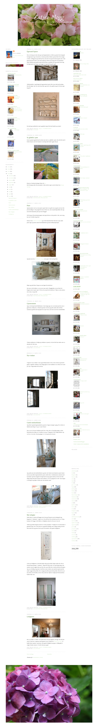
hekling (73, 489)
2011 (9, 171)
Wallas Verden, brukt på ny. (80, 94)
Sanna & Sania (77, 116)
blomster (74, 476)
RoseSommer (77, 275)
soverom (74, 534)
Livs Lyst (76, 62)
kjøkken (73, 504)
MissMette (76, 242)
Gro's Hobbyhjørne (12, 106)
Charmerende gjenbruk (79, 313)
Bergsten (74, 474)
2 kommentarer (47, 607)
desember (11, 175)
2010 (9, 173)
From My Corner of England (81, 291)
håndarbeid (74, 496)
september (11, 182)
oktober (11, 180)
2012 (9, 169)
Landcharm (76, 324)
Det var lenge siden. (84, 63)
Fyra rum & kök (78, 428)
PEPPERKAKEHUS (84, 304)
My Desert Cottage (39, 259)
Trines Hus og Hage (78, 209)
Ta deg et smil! (83, 380)
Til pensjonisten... (18, 75)
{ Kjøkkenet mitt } (84, 233)
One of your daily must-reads (80, 74)
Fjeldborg (76, 198)
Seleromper (16, 129)
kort (73, 508)
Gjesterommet (12, 205)
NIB (75, 423)
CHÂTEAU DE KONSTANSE (81, 253)
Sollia (73, 532)
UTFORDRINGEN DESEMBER (81, 424)
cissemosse (76, 401)
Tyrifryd (76, 231)
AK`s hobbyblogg (12, 128)
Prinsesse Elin (77, 154)
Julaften (82, 52)
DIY (73, 479)
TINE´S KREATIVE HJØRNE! (81, 444)
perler (73, 526)
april (10, 194)
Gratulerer (16, 85)
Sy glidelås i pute (13, 200)
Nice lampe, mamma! (85, 178)
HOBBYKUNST (12, 73)
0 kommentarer (47, 128)
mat (72, 514)
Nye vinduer (11, 207)
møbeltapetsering (76, 516)
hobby (73, 490)
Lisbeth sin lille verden (79, 302)
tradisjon (74, 540)
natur (73, 518)
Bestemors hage (77, 51)
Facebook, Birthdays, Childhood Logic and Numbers (84, 294)
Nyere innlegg (30, 654)
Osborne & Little (58, 641)
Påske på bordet (83, 211)
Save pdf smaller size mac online (81, 129)
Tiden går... (82, 134)
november (11, 178)
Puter (10, 202)
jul (72, 502)
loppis (73, 512)
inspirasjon (36, 197)
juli (10, 187)
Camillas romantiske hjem (80, 335)
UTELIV (82, 337)
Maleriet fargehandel (79, 105)
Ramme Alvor (77, 439)
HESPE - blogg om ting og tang (81, 187)
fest (72, 482)
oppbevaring (74, 522)
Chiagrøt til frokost (84, 243)
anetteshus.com (77, 73)
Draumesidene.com (78, 220)
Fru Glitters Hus (78, 368)
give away (74, 484)
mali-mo (76, 264)
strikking (74, 536)
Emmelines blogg (78, 412)
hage (73, 486)
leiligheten (36, 347)
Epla (73, 481)
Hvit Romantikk (77, 357)
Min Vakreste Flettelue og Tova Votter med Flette (18, 109)
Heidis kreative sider (13, 95)
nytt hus (73, 520)
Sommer (82, 326)
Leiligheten (11, 214)
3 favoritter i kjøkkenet (85, 156)
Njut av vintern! (83, 118)
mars (10, 196)
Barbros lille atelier (78, 143)
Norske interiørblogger (79, 441)
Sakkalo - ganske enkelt (13, 150)
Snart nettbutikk (83, 96)
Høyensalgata (75, 494)
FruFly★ (76, 127)
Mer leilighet (12, 212)
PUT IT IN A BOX (78, 78)
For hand (76, 390)
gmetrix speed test (77, 80)
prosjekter (44, 197)
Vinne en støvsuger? (84, 413)
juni (10, 189)
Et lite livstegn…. (77, 287)
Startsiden (49, 654)
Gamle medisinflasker (14, 209)
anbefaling (74, 471)
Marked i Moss (83, 315)
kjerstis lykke (77, 346)
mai (10, 191)
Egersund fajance (13, 198)
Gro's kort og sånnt (12, 117)
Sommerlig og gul (84, 107)
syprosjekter (74, 538)
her (45, 183)
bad (72, 473)
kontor (73, 506)
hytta (73, 492)
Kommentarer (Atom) (38, 657)
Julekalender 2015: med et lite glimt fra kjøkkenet (85, 267)
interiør (35, 129)
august (10, 184)
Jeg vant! (82, 402)
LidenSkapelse (77, 379)
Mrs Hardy (76, 176)
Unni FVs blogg (11, 139)
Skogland (76, 132)
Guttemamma (77, 165)
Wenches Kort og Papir (13, 84)
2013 (9, 166)
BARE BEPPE (77, 286)
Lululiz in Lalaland (37, 220)
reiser (73, 530)
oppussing (74, 524)
